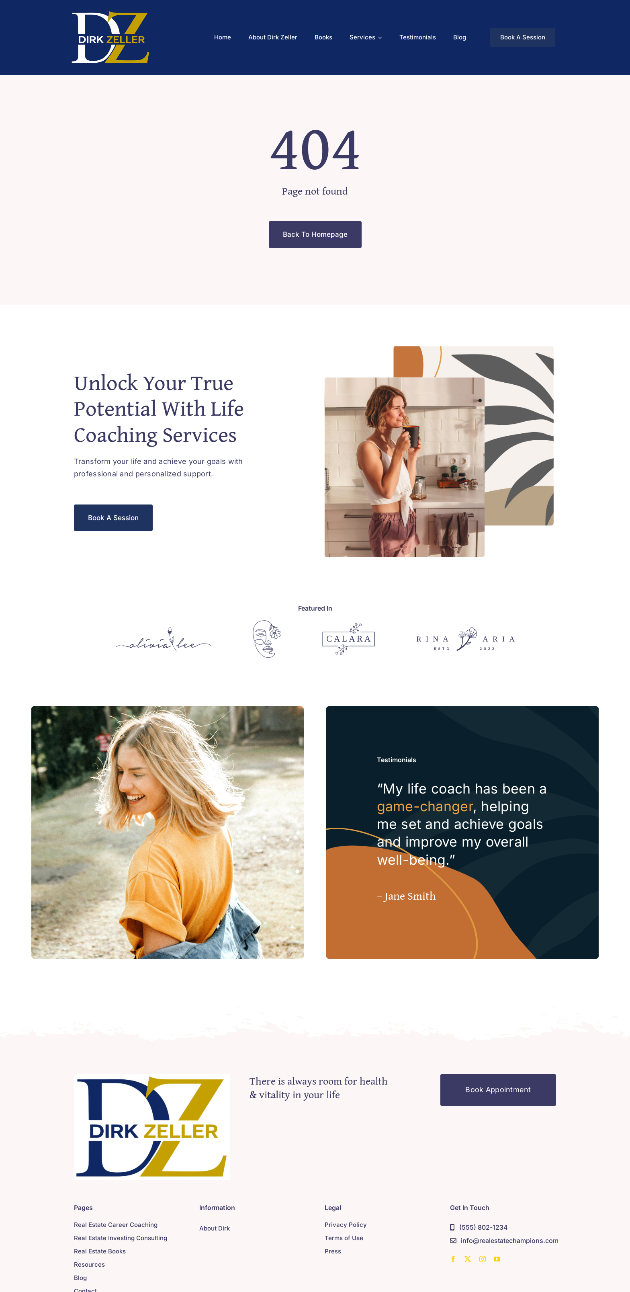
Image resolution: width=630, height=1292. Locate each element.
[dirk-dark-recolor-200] (110, 13)
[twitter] (467, 1259)
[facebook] (453, 1259)
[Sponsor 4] (465, 632)
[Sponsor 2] (267, 625)
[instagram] (482, 1259)
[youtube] (497, 1259)
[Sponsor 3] (348, 627)
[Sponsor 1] (163, 631)
